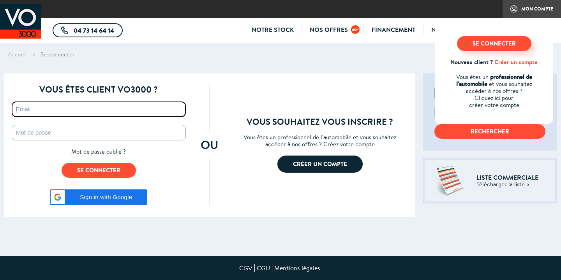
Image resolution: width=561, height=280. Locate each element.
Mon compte (528, 11)
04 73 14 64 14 (97, 31)
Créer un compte (516, 62)
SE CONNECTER (494, 43)
